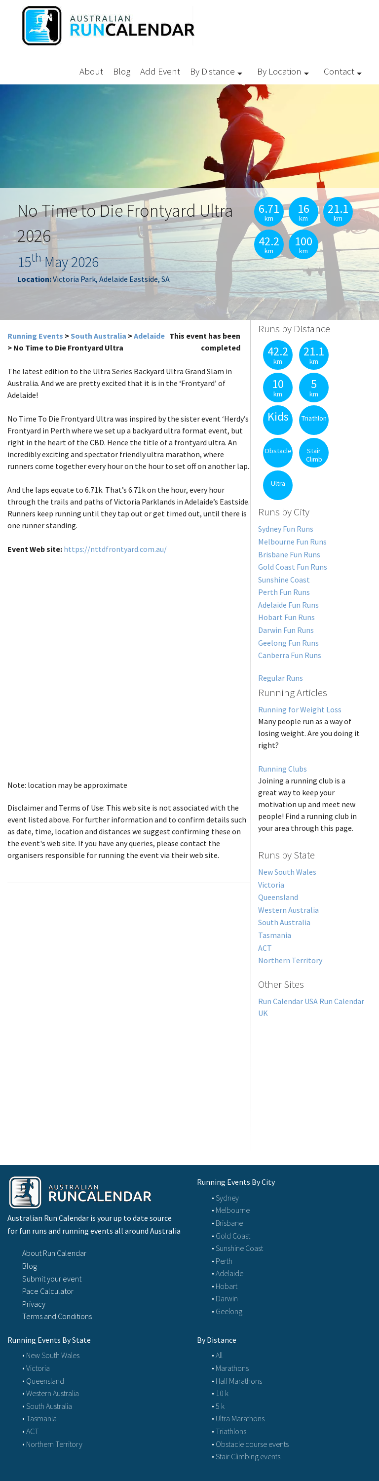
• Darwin (225, 1298)
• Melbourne (231, 1210)
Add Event (160, 71)
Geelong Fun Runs (288, 643)
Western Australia (288, 910)
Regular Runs (280, 678)
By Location (279, 71)
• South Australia (47, 1406)
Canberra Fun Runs (289, 655)
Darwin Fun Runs (286, 630)
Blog (121, 71)
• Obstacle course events (250, 1444)
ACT (265, 948)
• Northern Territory (52, 1444)
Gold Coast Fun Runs (292, 567)
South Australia (98, 336)
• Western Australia (50, 1393)
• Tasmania (39, 1418)
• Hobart (224, 1286)
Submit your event (51, 1279)
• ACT (30, 1431)
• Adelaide (227, 1273)
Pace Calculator (48, 1291)
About (91, 71)
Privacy (33, 1304)
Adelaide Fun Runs (288, 605)
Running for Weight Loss (299, 709)
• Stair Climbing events (246, 1456)
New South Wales (287, 872)
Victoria (271, 885)
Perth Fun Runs (284, 592)
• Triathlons (229, 1431)
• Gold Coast (231, 1236)
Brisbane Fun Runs (289, 554)
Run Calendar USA (288, 1001)
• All (217, 1355)
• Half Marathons (237, 1381)
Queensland (278, 897)
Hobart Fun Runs (286, 617)
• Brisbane (227, 1223)
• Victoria (36, 1368)
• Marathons (230, 1368)
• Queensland (43, 1381)
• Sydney (225, 1198)
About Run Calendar (54, 1253)
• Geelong (227, 1311)
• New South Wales (50, 1355)
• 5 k (218, 1406)
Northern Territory (290, 960)
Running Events (35, 336)
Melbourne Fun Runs (292, 541)
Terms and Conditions (57, 1316)
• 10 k (220, 1393)
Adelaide (149, 336)
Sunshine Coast (284, 580)
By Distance (212, 71)
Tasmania (274, 935)
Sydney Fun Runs (285, 529)
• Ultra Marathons (238, 1418)
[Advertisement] (311, 1080)
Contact (339, 71)
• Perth (222, 1261)
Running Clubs (282, 769)
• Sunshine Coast (237, 1248)
